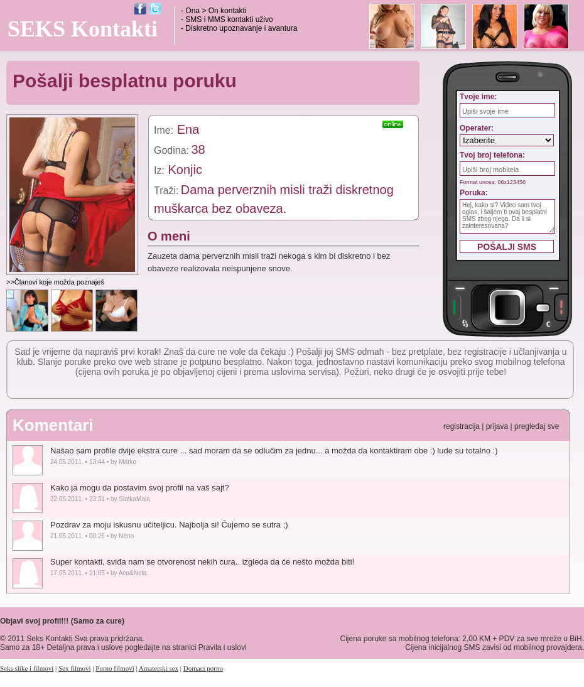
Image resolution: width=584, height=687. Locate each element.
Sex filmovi (74, 668)
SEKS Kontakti (83, 28)
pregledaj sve (536, 426)
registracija (461, 426)
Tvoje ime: (478, 96)
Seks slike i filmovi (26, 668)
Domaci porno (203, 668)
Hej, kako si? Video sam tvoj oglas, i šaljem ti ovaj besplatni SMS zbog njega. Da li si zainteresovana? (507, 216)
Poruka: (474, 192)
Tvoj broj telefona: (492, 155)
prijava (497, 426)
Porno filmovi (114, 668)
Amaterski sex (158, 668)
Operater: (477, 128)
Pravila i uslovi (222, 647)
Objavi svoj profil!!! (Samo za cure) (62, 621)
